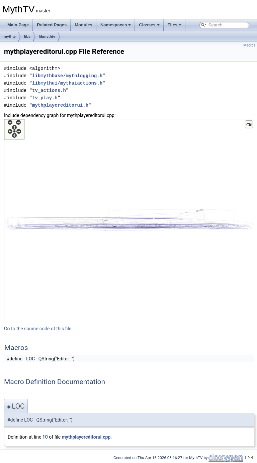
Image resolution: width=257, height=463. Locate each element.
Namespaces (115, 24)
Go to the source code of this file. (38, 328)
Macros (249, 45)
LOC (30, 358)
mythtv (10, 36)
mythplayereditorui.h (60, 105)
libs (27, 36)
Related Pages (52, 24)
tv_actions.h (49, 90)
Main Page (18, 24)
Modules (83, 24)
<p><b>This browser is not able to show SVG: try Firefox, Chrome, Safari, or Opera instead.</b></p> (129, 219)
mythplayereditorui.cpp (86, 437)
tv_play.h (45, 98)
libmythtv (47, 36)
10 (45, 437)
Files (175, 24)
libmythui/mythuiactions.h (67, 83)
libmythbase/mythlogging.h (67, 76)
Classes (149, 24)
